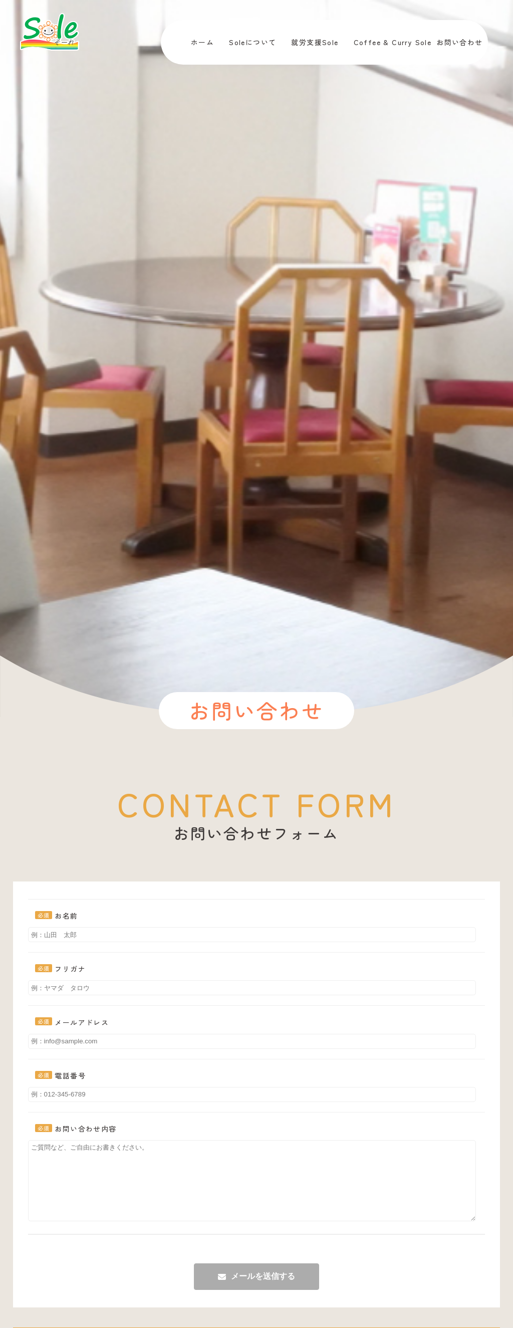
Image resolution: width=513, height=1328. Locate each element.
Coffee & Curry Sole (393, 42)
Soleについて (252, 42)
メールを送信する (263, 1291)
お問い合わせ (459, 42)
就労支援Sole (314, 42)
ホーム (202, 42)
